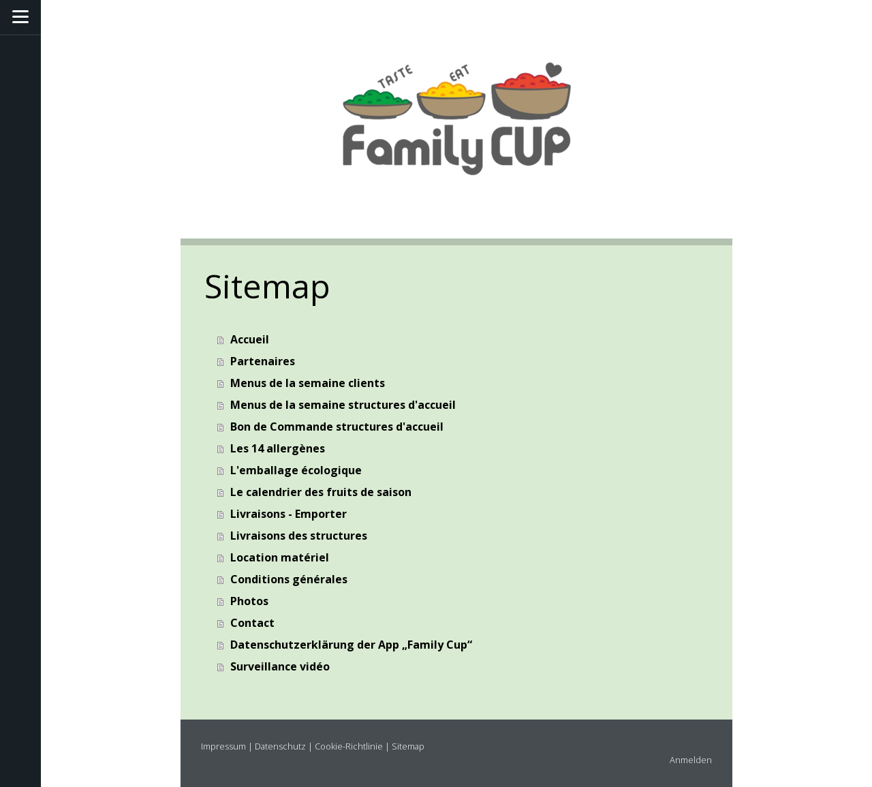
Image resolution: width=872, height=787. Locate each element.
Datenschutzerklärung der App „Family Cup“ (351, 644)
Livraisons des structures (298, 535)
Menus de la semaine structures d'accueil (343, 404)
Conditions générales (288, 579)
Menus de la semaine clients (307, 382)
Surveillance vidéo (280, 666)
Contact (252, 622)
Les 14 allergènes (277, 448)
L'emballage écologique (296, 470)
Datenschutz (280, 746)
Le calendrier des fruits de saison (320, 491)
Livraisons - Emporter (288, 513)
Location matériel (279, 557)
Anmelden (691, 760)
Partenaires (262, 361)
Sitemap (408, 746)
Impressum (223, 746)
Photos (249, 600)
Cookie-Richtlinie (349, 746)
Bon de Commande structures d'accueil (336, 426)
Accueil (249, 339)
